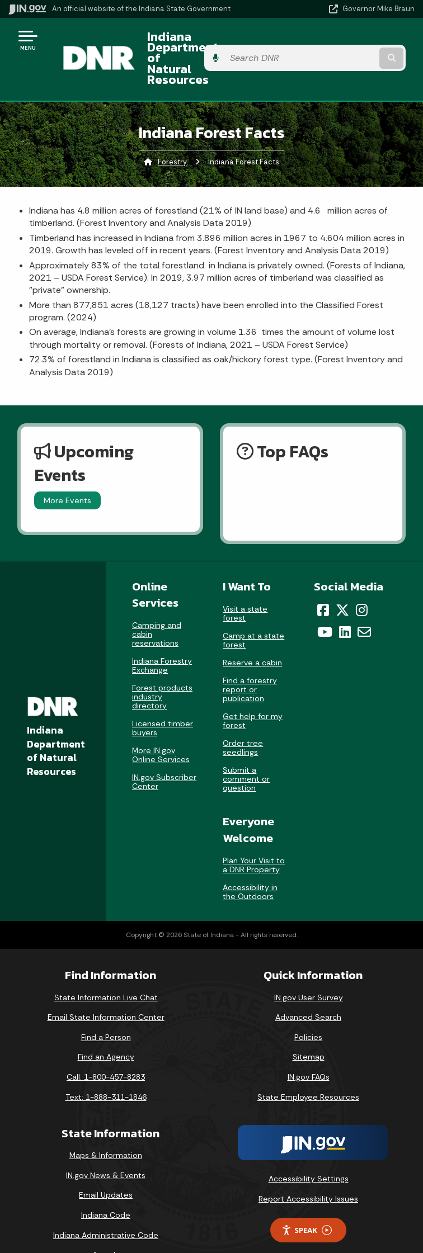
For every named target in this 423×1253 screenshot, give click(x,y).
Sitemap (309, 1027)
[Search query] (355, 44)
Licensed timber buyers (162, 698)
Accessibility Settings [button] (309, 1149)
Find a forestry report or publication (250, 660)
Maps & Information (105, 1125)
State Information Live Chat (106, 967)
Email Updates (106, 1165)
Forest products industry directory (162, 667)
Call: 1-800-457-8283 (106, 1047)
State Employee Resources (308, 1067)
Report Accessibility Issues (308, 1169)
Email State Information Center (106, 987)
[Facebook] (323, 580)
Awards (105, 1225)
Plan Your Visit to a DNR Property (254, 834)
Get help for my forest (253, 691)
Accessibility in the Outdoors (250, 861)
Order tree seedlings (243, 717)
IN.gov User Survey (308, 967)
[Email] (364, 601)
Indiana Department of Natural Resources (200, 44)
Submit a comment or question (246, 749)
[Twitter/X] (342, 580)
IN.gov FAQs (309, 1047)
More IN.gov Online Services (161, 725)
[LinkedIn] (345, 601)
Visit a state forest (245, 583)
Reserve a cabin (252, 633)
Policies (308, 1007)
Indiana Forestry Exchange (162, 635)
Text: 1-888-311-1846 (106, 1067)
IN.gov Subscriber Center (164, 752)
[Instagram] (362, 580)
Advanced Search (308, 987)
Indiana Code (105, 1185)
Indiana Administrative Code (105, 1205)
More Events (67, 470)
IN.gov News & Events (105, 1145)
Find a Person (106, 1007)
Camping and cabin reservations (156, 604)
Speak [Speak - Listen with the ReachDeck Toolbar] (306, 1200)
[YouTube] (324, 601)
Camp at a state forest (253, 610)
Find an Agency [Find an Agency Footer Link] (106, 1027)
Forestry (172, 131)
